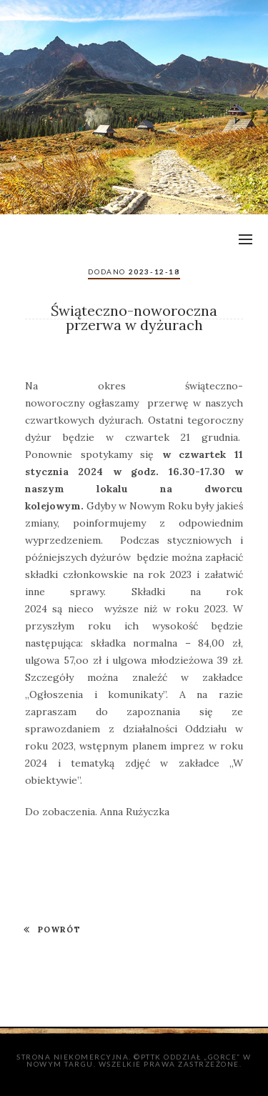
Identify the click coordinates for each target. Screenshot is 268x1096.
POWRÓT (52, 929)
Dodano (133, 271)
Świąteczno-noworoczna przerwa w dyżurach (134, 318)
